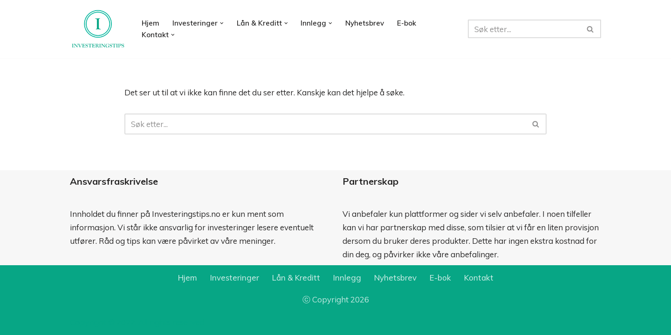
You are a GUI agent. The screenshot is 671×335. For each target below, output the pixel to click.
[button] (222, 23)
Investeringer (234, 277)
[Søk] (524, 29)
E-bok (406, 23)
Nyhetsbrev (364, 23)
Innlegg (347, 277)
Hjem (150, 23)
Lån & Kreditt (296, 277)
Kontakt (478, 277)
